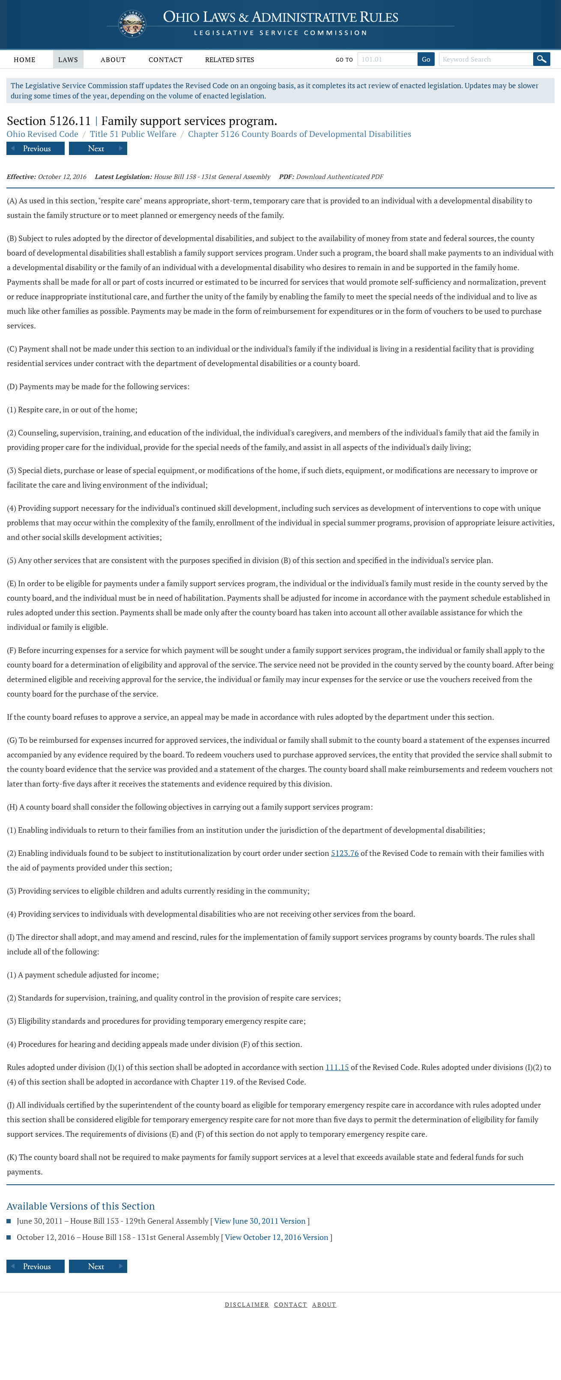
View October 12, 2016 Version (276, 1237)
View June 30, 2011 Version (260, 1221)
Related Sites (229, 59)
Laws (68, 59)
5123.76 (345, 853)
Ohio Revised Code (42, 134)
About (113, 59)
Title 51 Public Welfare (133, 134)
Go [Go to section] (426, 59)
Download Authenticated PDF (339, 176)
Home (25, 59)
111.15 (337, 1067)
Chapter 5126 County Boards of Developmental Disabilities (300, 134)
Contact (166, 59)
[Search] (541, 59)
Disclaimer (247, 1304)
